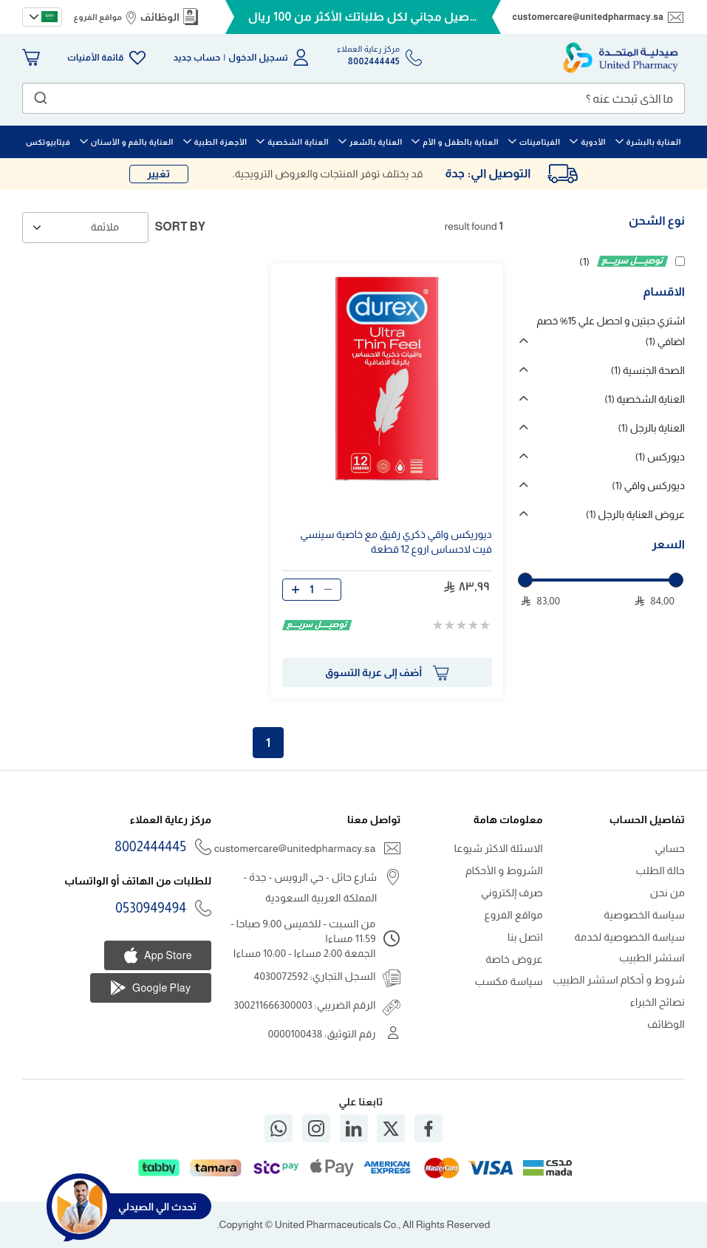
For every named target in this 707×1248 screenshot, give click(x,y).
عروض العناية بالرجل (635, 514)
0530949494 (150, 908)
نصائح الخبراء (657, 1002)
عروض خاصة (514, 959)
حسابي (670, 848)
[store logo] (620, 57)
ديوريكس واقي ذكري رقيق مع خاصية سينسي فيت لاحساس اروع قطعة (395, 541)
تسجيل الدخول (258, 57)
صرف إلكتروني (512, 893)
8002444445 (150, 846)
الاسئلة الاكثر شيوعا (498, 848)
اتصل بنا (525, 937)
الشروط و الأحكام (504, 870)
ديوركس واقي (648, 485)
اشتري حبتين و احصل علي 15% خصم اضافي (610, 331)
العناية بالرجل (651, 428)
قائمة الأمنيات (95, 57)
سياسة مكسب (509, 981)
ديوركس (660, 457)
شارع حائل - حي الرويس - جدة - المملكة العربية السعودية (311, 887)
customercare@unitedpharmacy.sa (588, 17)
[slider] (525, 580)
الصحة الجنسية (648, 370)
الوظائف (160, 17)
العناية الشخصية (644, 399)
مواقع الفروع (98, 17)
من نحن (667, 893)
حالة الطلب (660, 870)
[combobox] (353, 98)
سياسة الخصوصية (644, 915)
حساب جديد (197, 57)
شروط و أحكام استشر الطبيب (619, 980)
